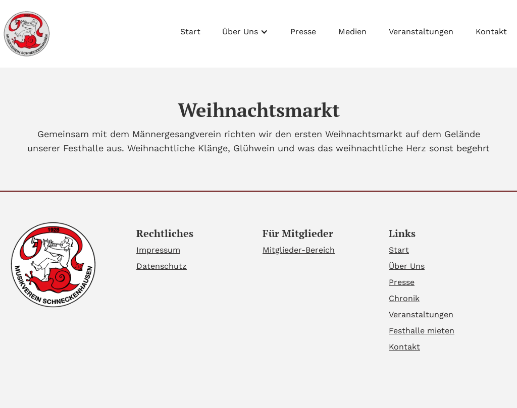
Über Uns (407, 266)
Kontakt (491, 31)
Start (190, 31)
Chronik (404, 298)
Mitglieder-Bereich (299, 250)
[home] (25, 33)
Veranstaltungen (421, 31)
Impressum (158, 250)
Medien (352, 31)
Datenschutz (161, 266)
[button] (245, 29)
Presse (303, 31)
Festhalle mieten (421, 330)
